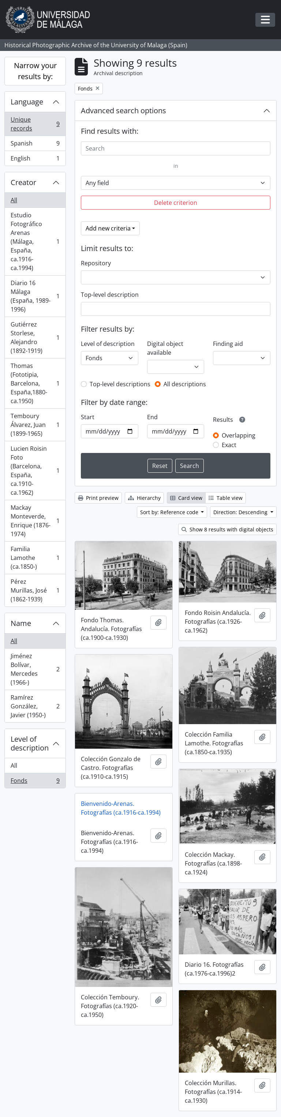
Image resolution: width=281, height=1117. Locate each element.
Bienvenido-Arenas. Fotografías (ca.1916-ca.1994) (121, 808)
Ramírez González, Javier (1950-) (35, 706)
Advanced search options (123, 110)
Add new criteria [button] (108, 228)
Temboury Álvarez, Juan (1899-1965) (35, 425)
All (14, 200)
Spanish (35, 145)
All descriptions (185, 384)
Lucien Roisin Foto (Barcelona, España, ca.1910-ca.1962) (35, 471)
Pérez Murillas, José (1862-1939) (35, 590)
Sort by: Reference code (170, 512)
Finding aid (228, 344)
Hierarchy (144, 497)
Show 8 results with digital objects (227, 529)
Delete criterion (175, 203)
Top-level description (110, 295)
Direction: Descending (241, 512)
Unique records (35, 123)
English (35, 160)
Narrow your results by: (35, 70)
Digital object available (165, 348)
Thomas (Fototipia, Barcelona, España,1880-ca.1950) (35, 383)
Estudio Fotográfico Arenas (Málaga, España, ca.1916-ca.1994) (35, 241)
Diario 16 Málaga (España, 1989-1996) (35, 296)
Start (87, 417)
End (152, 417)
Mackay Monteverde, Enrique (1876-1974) (35, 521)
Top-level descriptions (120, 384)
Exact (229, 445)
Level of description (30, 743)
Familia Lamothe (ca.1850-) (35, 558)
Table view (226, 497)
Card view (186, 497)
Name (21, 623)
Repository (96, 263)
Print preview (98, 497)
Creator (23, 182)
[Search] (175, 148)
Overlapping (238, 435)
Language (27, 102)
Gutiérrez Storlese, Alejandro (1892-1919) (35, 337)
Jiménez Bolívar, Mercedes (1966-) (35, 669)
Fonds (35, 782)
